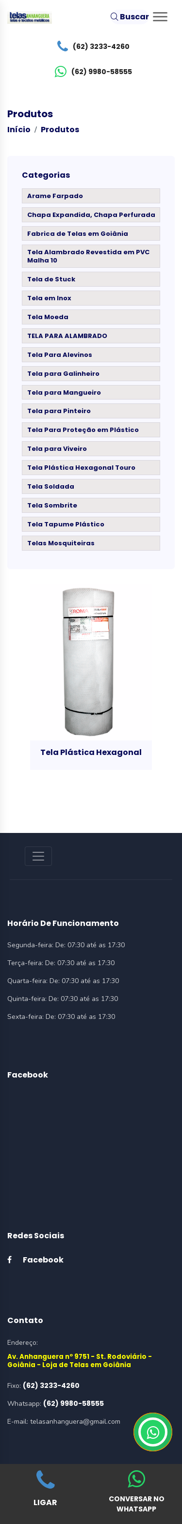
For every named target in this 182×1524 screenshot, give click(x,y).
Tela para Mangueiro (64, 392)
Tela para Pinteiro (59, 411)
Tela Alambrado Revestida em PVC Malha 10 (88, 256)
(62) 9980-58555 (91, 71)
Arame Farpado (55, 195)
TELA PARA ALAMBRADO (67, 335)
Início (19, 129)
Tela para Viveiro (57, 448)
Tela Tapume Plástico (65, 524)
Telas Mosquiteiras (61, 543)
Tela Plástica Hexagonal (91, 752)
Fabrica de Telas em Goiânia (77, 233)
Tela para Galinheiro (63, 373)
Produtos (60, 129)
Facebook (35, 1259)
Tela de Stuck (51, 279)
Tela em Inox (49, 298)
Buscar (130, 16)
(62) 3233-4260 (91, 46)
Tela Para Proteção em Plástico (83, 429)
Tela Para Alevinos (59, 354)
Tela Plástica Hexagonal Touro (81, 467)
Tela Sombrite (52, 505)
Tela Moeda (47, 317)
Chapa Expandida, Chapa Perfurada (91, 214)
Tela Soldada (50, 486)
